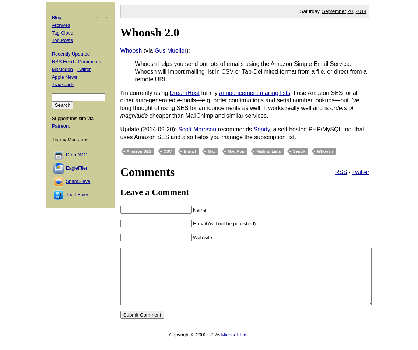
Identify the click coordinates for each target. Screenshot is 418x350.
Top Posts (62, 40)
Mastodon (62, 69)
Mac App (236, 151)
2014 (361, 11)
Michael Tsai (234, 346)
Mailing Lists (268, 151)
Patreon (60, 126)
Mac (211, 151)
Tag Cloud (63, 33)
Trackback (63, 84)
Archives (61, 25)
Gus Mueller (170, 50)
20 (350, 11)
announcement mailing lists (254, 93)
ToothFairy (77, 194)
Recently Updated (71, 54)
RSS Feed (63, 61)
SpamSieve (78, 181)
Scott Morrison (197, 129)
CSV (168, 151)
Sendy (262, 129)
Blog (57, 17)
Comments (89, 61)
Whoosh (131, 50)
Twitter (360, 172)
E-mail (190, 151)
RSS (341, 172)
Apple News (64, 77)
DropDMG (77, 155)
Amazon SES (139, 151)
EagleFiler (77, 168)
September (334, 11)
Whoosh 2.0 (149, 32)
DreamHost (185, 93)
